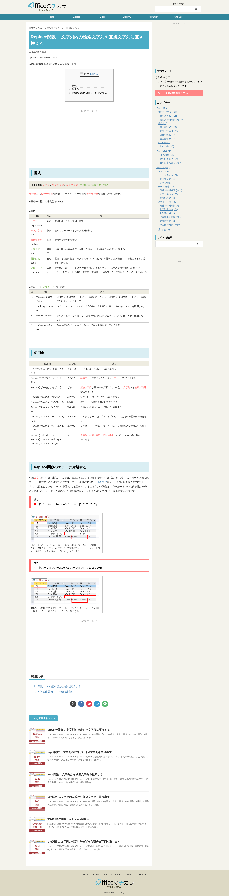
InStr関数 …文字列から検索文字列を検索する (73, 773)
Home (51, 17)
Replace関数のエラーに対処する (89, 93)
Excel (102, 17)
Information (153, 17)
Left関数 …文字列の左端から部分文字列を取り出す (76, 795)
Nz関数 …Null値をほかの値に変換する (54, 686)
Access (76, 17)
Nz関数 (102, 482)
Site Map (178, 17)
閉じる (94, 74)
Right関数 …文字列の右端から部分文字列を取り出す (77, 750)
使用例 (75, 89)
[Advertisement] (89, 134)
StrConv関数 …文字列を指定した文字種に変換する (76, 728)
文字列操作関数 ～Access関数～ (52, 690)
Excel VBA (127, 17)
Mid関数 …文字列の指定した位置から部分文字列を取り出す (81, 840)
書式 (74, 85)
